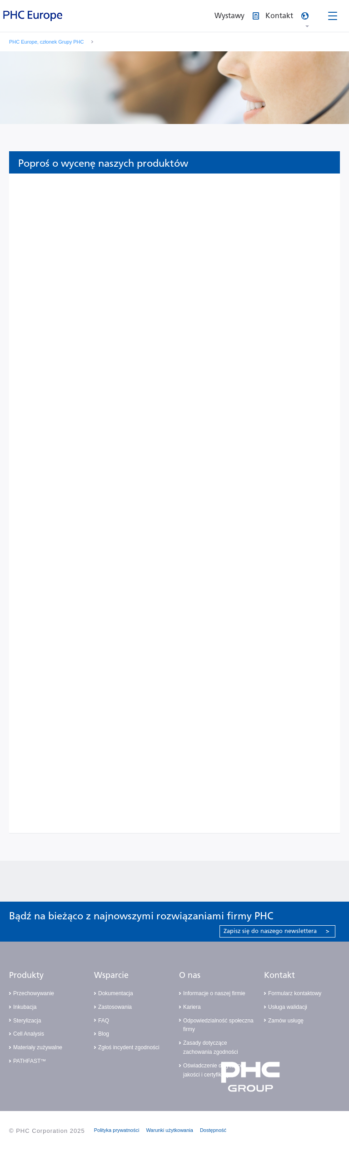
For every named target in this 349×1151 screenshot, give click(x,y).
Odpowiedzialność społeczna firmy (218, 1025)
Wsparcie (111, 975)
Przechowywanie (33, 993)
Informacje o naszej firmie (214, 993)
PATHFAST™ (29, 1061)
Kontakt (279, 975)
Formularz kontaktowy (294, 993)
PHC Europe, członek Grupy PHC (46, 42)
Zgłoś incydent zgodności (129, 1047)
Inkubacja (24, 1007)
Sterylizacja (27, 1020)
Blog (103, 1034)
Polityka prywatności (117, 1130)
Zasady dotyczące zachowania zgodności (210, 1047)
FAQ (103, 1020)
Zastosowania (115, 1007)
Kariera (192, 1007)
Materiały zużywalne (37, 1047)
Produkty (26, 975)
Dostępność (213, 1130)
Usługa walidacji (287, 1007)
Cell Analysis (28, 1034)
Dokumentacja (115, 993)
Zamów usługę (286, 1020)
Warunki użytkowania (169, 1130)
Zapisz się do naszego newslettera (276, 931)
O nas (189, 975)
